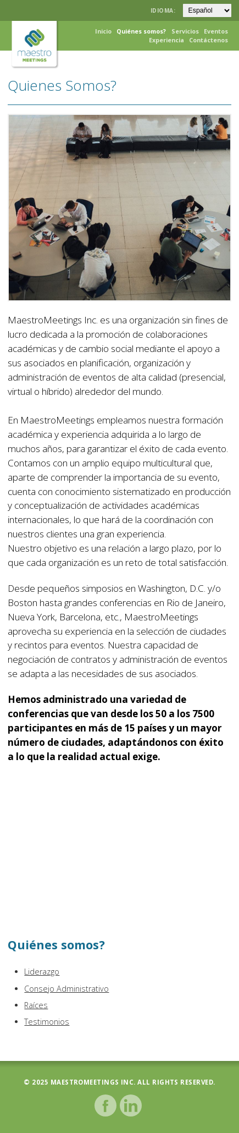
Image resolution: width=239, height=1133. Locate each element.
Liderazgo (41, 971)
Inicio (103, 31)
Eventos (216, 31)
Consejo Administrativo (66, 988)
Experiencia (166, 40)
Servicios (185, 31)
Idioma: (164, 10)
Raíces (36, 1005)
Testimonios (46, 1021)
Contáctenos (208, 40)
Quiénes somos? (141, 31)
